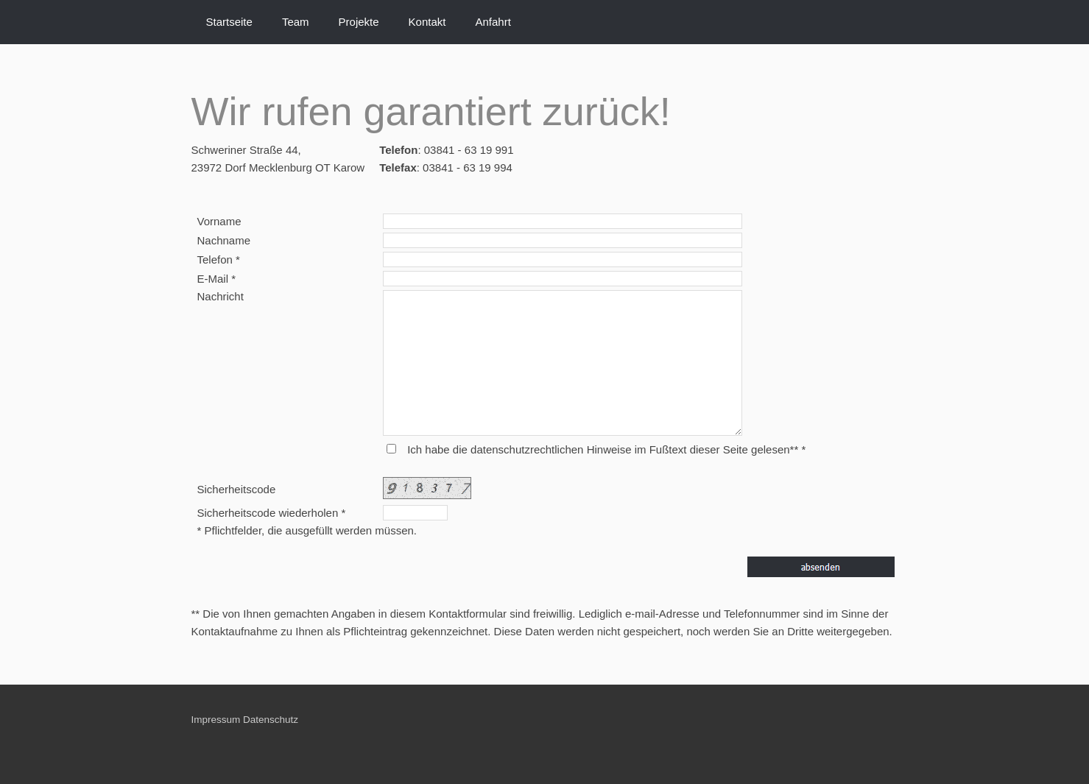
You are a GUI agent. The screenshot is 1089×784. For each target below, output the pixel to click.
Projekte (359, 21)
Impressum (216, 719)
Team (295, 21)
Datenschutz (270, 719)
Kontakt (427, 21)
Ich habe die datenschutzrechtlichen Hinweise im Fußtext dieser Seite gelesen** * (606, 449)
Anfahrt (492, 21)
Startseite (229, 21)
